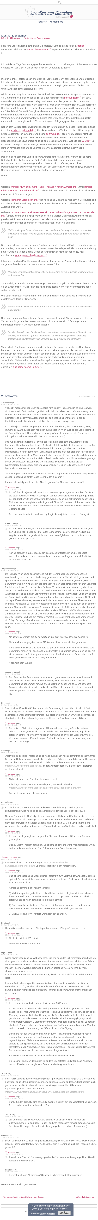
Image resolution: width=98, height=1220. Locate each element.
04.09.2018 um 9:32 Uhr (13, 634)
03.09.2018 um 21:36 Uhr (10, 571)
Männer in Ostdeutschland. (24, 199)
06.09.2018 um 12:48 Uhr (10, 1075)
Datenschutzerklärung (47, 1213)
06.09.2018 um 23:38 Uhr (14, 1099)
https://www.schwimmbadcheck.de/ (23, 765)
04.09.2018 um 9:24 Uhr (13, 489)
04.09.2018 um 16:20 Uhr (14, 674)
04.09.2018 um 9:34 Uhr (13, 725)
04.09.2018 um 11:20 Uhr (10, 804)
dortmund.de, (53, 134)
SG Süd (85, 141)
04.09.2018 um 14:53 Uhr (10, 925)
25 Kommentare (15, 38)
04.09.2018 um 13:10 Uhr (10, 859)
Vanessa (11, 487)
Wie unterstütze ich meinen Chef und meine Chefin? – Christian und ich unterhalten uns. (36, 1197)
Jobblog (80, 45)
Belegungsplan (71, 97)
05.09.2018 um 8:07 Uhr (13, 525)
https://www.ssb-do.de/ (74, 928)
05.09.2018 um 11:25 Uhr (14, 1000)
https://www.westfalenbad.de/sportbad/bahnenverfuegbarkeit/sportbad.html (44, 1092)
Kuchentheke (56, 21)
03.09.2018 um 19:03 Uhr (10, 405)
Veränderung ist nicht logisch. (30, 255)
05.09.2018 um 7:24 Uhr (9, 955)
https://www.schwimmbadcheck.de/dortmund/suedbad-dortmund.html (45, 787)
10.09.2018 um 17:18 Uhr (14, 1154)
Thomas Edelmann (9, 857)
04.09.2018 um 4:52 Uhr (9, 705)
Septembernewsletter (38, 49)
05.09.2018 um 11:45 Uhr (14, 833)
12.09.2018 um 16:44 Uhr (14, 1172)
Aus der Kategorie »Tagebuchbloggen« (37, 38)
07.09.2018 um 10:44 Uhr (14, 1116)
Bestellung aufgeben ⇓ (88, 396)
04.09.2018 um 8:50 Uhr (9, 753)
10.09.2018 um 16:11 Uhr (10, 1137)
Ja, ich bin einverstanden (64, 1213)
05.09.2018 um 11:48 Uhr (14, 776)
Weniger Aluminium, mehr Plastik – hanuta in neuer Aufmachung (43, 186)
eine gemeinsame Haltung (26, 367)
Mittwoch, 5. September (86, 1197)
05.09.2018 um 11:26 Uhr (14, 935)
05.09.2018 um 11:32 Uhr (14, 873)
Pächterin (42, 21)
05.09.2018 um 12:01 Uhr (14, 550)
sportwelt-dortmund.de (22, 130)
